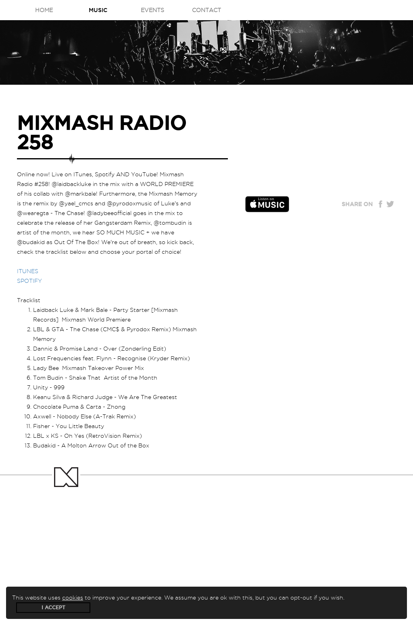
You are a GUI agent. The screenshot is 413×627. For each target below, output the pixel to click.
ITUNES (27, 271)
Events (152, 10)
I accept (53, 607)
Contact (206, 10)
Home (44, 10)
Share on (357, 204)
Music (98, 10)
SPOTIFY (29, 281)
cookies (72, 597)
